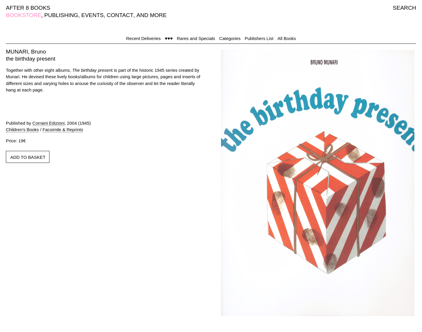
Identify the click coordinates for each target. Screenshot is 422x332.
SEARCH (404, 8)
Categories (230, 38)
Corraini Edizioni (48, 123)
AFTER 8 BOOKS (28, 8)
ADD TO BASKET (27, 157)
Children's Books (22, 129)
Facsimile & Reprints (63, 129)
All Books (287, 38)
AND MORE (152, 15)
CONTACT (120, 15)
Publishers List (259, 38)
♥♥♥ (169, 38)
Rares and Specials (196, 38)
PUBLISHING (61, 15)
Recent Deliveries (143, 38)
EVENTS (92, 15)
